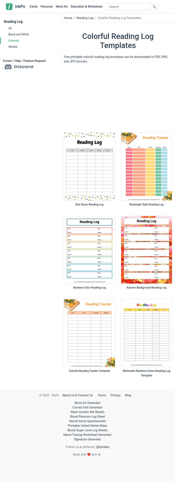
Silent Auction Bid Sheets (87, 412)
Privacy (116, 395)
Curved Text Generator (87, 407)
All (10, 28)
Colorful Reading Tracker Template (89, 370)
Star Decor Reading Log (89, 204)
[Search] (129, 6)
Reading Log (13, 22)
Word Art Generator (87, 403)
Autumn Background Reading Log (146, 287)
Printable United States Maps (87, 425)
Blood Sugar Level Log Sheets (87, 430)
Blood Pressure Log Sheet (87, 416)
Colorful (13, 40)
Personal (47, 6)
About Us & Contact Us (77, 395)
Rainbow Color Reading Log (89, 287)
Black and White (18, 34)
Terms (101, 395)
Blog (128, 395)
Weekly (13, 46)
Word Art (62, 6)
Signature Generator (87, 439)
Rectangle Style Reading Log (146, 204)
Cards (34, 6)
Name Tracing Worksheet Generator (87, 435)
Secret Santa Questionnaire (87, 421)
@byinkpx (102, 447)
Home (68, 18)
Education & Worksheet (86, 6)
